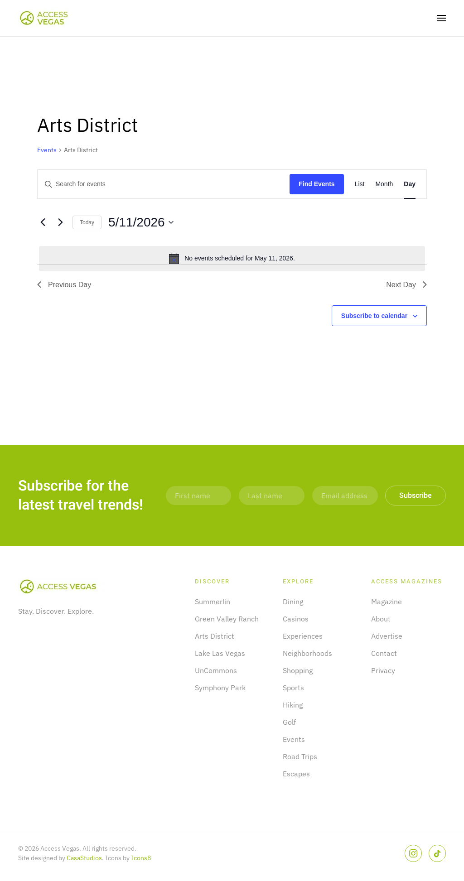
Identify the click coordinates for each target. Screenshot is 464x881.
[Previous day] (42, 222)
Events (47, 150)
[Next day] (60, 222)
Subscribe (415, 495)
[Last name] (271, 495)
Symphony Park (220, 687)
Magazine (386, 601)
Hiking (293, 704)
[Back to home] (44, 18)
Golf (289, 722)
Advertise (386, 635)
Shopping (298, 670)
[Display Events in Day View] (410, 184)
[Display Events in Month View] (384, 184)
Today (87, 222)
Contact (384, 653)
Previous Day (64, 285)
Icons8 (141, 858)
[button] (441, 18)
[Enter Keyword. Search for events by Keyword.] (164, 184)
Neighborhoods (307, 653)
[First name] (198, 495)
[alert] (232, 258)
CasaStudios (84, 858)
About (381, 618)
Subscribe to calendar (374, 315)
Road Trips (300, 756)
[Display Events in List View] (360, 184)
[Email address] (345, 495)
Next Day (406, 285)
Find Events (316, 184)
